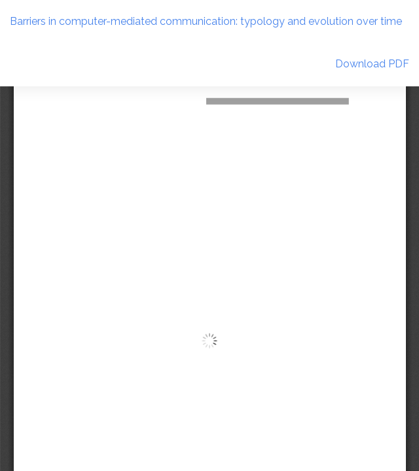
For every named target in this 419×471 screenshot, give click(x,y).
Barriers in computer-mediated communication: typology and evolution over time (206, 21)
